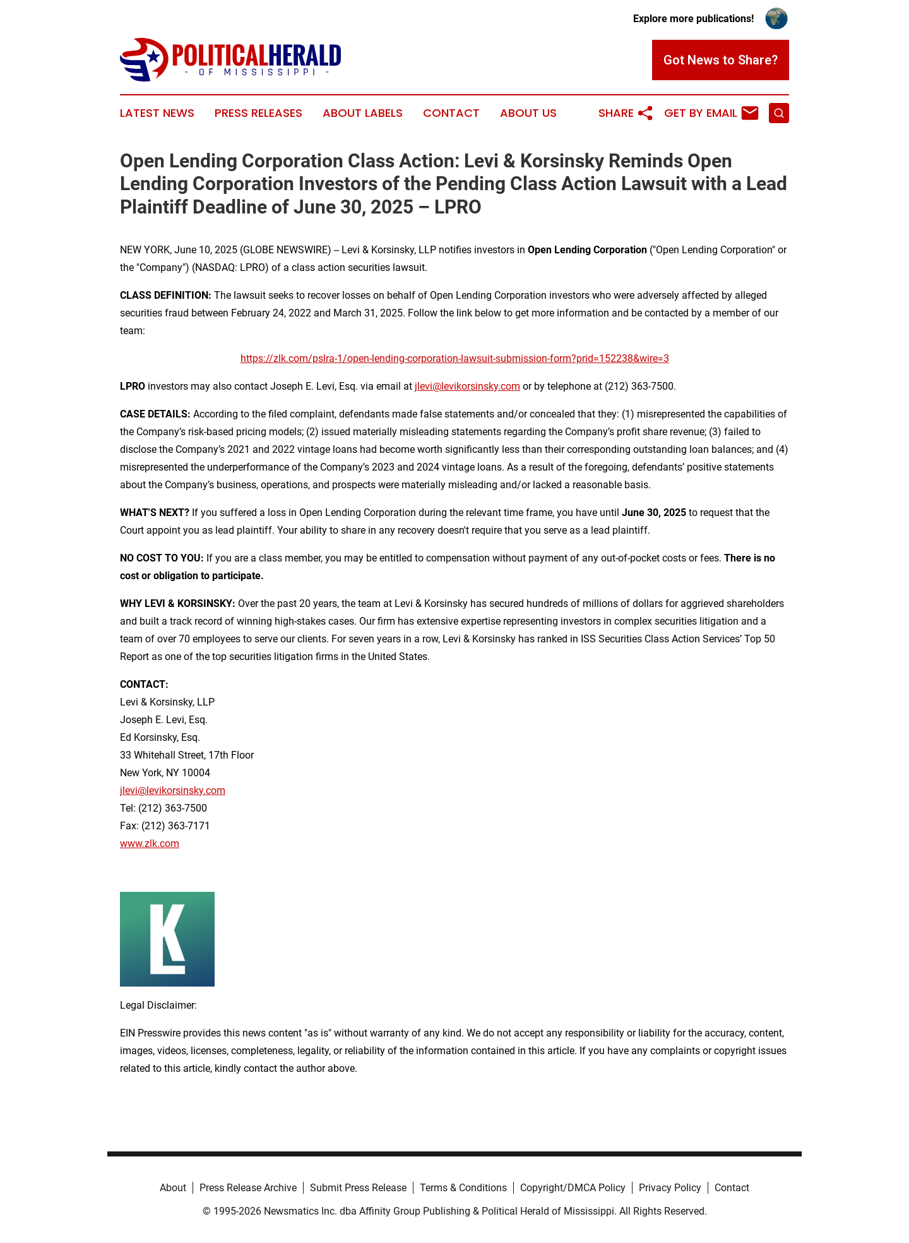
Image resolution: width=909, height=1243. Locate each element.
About (173, 1188)
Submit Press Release (358, 1188)
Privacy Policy (670, 1188)
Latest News (157, 113)
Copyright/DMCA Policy (573, 1188)
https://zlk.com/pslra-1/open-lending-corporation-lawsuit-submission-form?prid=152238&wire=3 (455, 358)
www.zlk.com (149, 844)
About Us (528, 113)
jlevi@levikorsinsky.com (467, 386)
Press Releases (258, 113)
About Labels (363, 113)
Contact (451, 113)
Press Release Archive (248, 1188)
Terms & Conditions (463, 1188)
